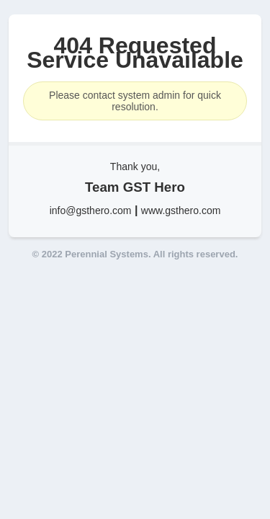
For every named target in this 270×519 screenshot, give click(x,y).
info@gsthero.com (91, 210)
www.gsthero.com (180, 210)
